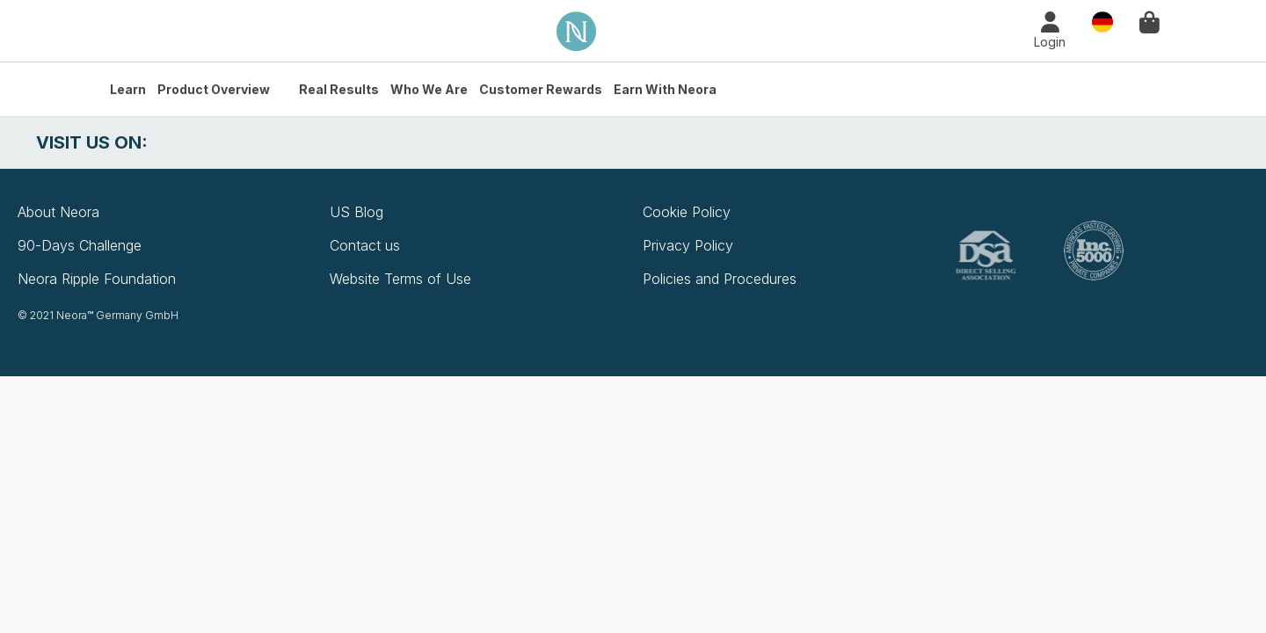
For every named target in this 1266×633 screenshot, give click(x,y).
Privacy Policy (688, 245)
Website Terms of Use (400, 278)
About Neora (58, 212)
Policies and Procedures (720, 278)
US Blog (356, 212)
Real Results (339, 89)
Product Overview (213, 89)
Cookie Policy (687, 212)
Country (1102, 20)
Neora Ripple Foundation (97, 278)
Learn (128, 89)
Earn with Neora (665, 89)
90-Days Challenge (80, 245)
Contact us (365, 245)
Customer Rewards (540, 89)
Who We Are (429, 89)
